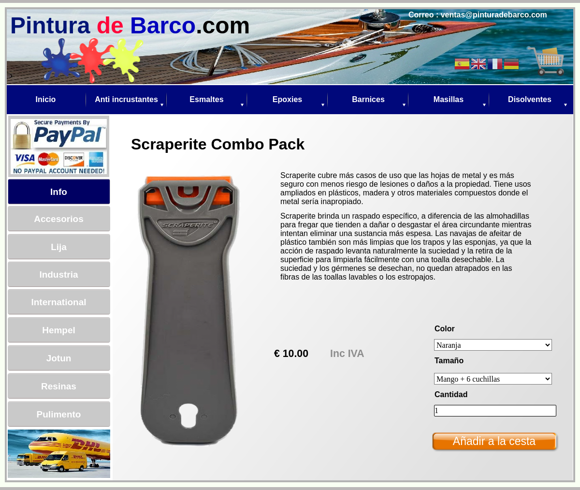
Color (445, 329)
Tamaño (449, 360)
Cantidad (451, 394)
